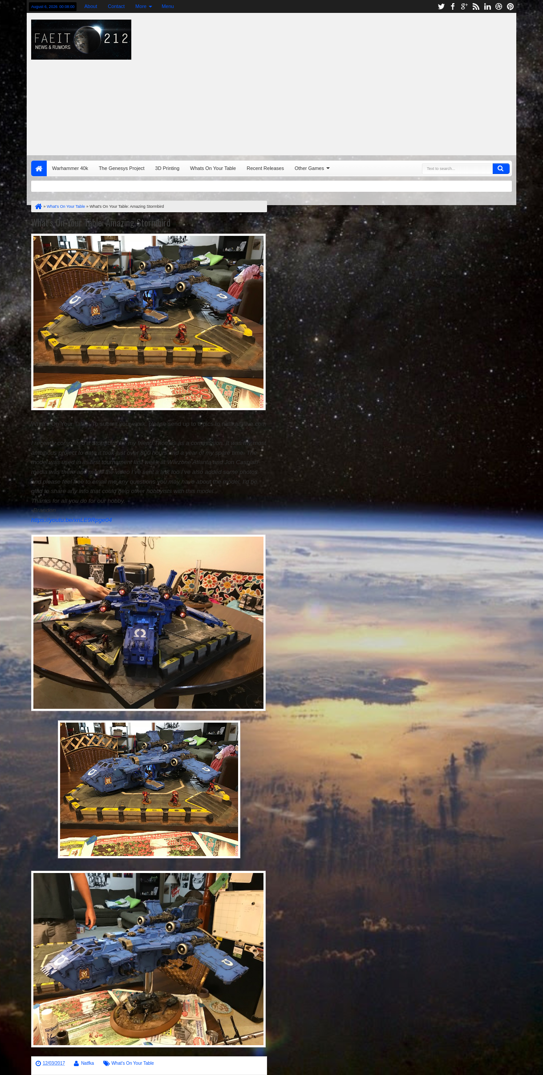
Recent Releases (265, 168)
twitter (441, 6)
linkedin (487, 6)
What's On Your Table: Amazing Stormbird (100, 222)
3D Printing (167, 168)
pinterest (510, 6)
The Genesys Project (122, 168)
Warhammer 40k (70, 168)
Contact (116, 6)
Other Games (309, 168)
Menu (168, 6)
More (140, 6)
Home (39, 168)
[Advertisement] (365, 82)
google (464, 6)
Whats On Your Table (213, 168)
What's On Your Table (132, 1063)
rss (476, 6)
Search (501, 168)
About (90, 6)
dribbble (499, 6)
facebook (452, 6)
